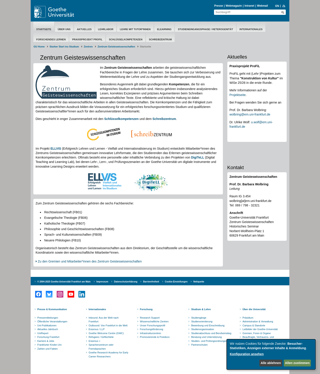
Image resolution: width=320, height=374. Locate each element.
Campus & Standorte (253, 325)
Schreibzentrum (160, 39)
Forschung (146, 309)
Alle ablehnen (271, 363)
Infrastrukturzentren (150, 333)
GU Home (39, 46)
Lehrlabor (105, 29)
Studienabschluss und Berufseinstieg (211, 333)
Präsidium (247, 317)
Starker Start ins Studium (64, 46)
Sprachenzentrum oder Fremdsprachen (101, 346)
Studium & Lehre (201, 309)
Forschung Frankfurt (48, 337)
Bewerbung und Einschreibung (207, 325)
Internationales (251, 29)
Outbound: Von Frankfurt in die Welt (108, 325)
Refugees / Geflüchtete (101, 337)
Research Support (150, 317)
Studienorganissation (202, 329)
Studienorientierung (201, 321)
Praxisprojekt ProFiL (87, 39)
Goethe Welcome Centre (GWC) (106, 333)
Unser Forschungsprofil (152, 325)
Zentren (88, 46)
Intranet (249, 5)
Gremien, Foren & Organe (256, 333)
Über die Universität (254, 309)
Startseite (43, 29)
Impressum (102, 281)
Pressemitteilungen (47, 317)
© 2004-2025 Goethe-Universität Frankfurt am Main (64, 281)
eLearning (164, 29)
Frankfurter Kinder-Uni (49, 344)
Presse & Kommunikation (52, 309)
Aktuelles (84, 29)
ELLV (54, 148)
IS (59, 148)
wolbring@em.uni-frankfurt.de (250, 114)
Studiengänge (198, 317)
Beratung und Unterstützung (206, 337)
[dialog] (271, 354)
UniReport (42, 333)
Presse (218, 5)
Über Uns (64, 29)
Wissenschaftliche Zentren (154, 321)
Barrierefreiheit (151, 281)
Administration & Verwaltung (257, 321)
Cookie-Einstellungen (176, 281)
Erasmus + (94, 341)
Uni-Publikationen (46, 325)
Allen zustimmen (297, 363)
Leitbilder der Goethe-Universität (260, 329)
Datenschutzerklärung (125, 281)
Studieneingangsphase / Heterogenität (205, 29)
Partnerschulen (199, 344)
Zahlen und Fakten (47, 348)
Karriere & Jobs (45, 341)
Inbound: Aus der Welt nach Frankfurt (104, 319)
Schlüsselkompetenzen (125, 39)
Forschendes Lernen (51, 39)
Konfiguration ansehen (247, 354)
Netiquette (198, 281)
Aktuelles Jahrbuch (47, 329)
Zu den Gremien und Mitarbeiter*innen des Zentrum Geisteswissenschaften (90, 261)
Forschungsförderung (151, 329)
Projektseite (238, 95)
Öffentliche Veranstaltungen (52, 321)
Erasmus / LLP (97, 329)
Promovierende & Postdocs (155, 337)
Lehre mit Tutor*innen (135, 29)
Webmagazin (234, 5)
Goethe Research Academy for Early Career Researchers (108, 354)
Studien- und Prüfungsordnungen (209, 341)
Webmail (262, 5)
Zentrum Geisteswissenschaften (116, 46)
